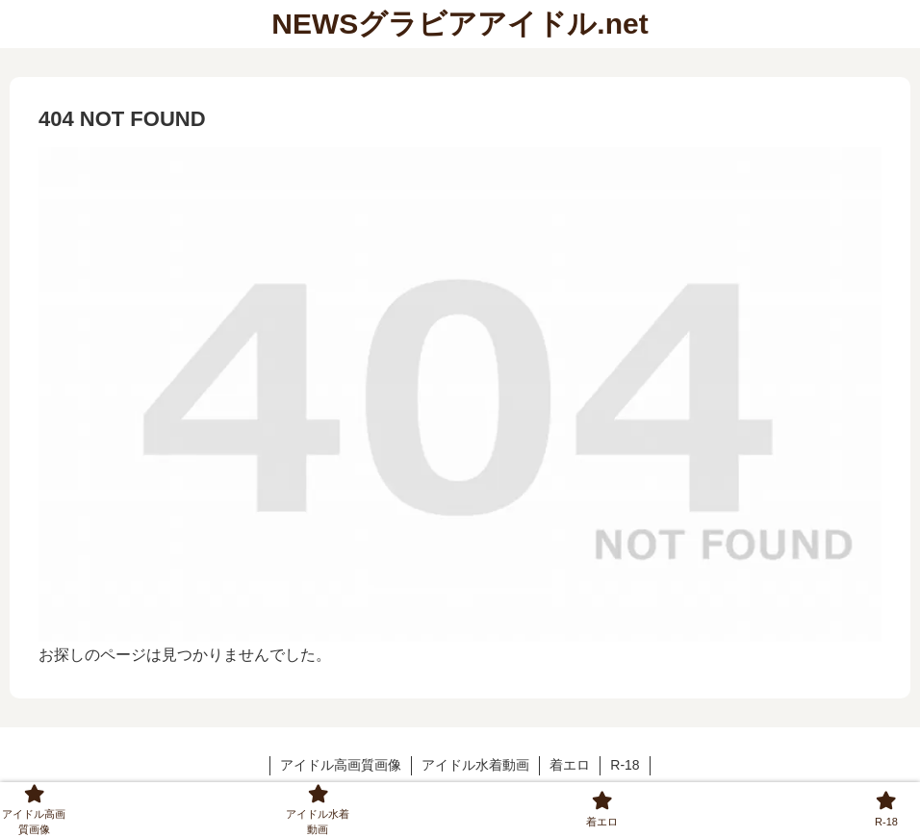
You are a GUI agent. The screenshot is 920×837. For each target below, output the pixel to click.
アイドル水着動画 (475, 765)
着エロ (569, 765)
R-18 (624, 765)
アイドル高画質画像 (340, 765)
